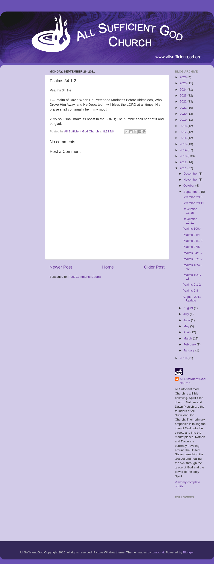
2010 (184, 358)
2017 (184, 132)
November (191, 179)
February (190, 344)
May (186, 326)
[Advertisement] (22, 137)
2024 (184, 89)
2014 (184, 150)
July (186, 314)
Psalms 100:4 (192, 228)
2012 (184, 162)
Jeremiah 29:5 (192, 197)
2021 (184, 107)
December (191, 173)
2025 (184, 83)
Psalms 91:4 (191, 235)
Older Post (154, 267)
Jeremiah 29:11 (193, 203)
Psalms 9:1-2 (192, 284)
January (189, 350)
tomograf (158, 552)
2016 (184, 138)
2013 (184, 156)
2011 (184, 168)
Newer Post (60, 267)
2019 (184, 119)
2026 (184, 77)
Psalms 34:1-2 (192, 253)
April (187, 332)
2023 (184, 95)
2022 (184, 101)
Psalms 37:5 (191, 246)
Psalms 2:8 (190, 290)
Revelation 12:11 (190, 220)
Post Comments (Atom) (85, 276)
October (189, 185)
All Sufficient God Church (192, 381)
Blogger (188, 552)
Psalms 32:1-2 (192, 259)
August (188, 308)
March (188, 338)
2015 (184, 144)
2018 (184, 126)
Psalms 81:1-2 (192, 241)
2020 (184, 113)
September (191, 191)
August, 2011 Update (192, 298)
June (187, 320)
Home (108, 267)
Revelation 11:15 (190, 210)
